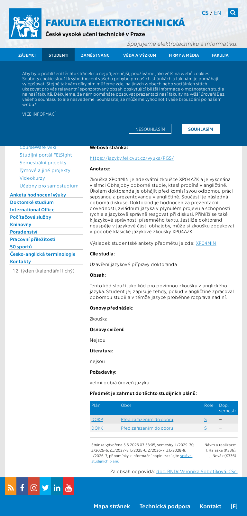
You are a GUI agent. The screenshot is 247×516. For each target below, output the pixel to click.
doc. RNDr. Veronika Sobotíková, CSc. (197, 471)
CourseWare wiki (38, 147)
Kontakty (20, 261)
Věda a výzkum (139, 55)
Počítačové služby (30, 217)
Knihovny (20, 224)
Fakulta (220, 55)
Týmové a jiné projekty (45, 170)
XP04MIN (206, 243)
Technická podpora (165, 505)
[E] (234, 505)
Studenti (59, 55)
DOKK (97, 428)
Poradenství (23, 231)
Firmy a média (184, 55)
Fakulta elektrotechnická (115, 22)
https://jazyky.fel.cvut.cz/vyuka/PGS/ (132, 158)
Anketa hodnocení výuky (38, 194)
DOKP (97, 419)
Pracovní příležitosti (32, 239)
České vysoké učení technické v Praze (95, 33)
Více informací (39, 113)
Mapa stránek (112, 505)
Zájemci (27, 55)
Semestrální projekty (43, 162)
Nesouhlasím (150, 128)
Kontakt (210, 505)
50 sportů (21, 246)
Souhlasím (200, 128)
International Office (32, 209)
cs (205, 12)
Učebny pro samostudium (49, 185)
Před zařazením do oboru (147, 419)
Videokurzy (32, 178)
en (217, 12)
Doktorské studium (32, 202)
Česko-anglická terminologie (43, 254)
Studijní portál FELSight (46, 155)
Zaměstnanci (96, 55)
